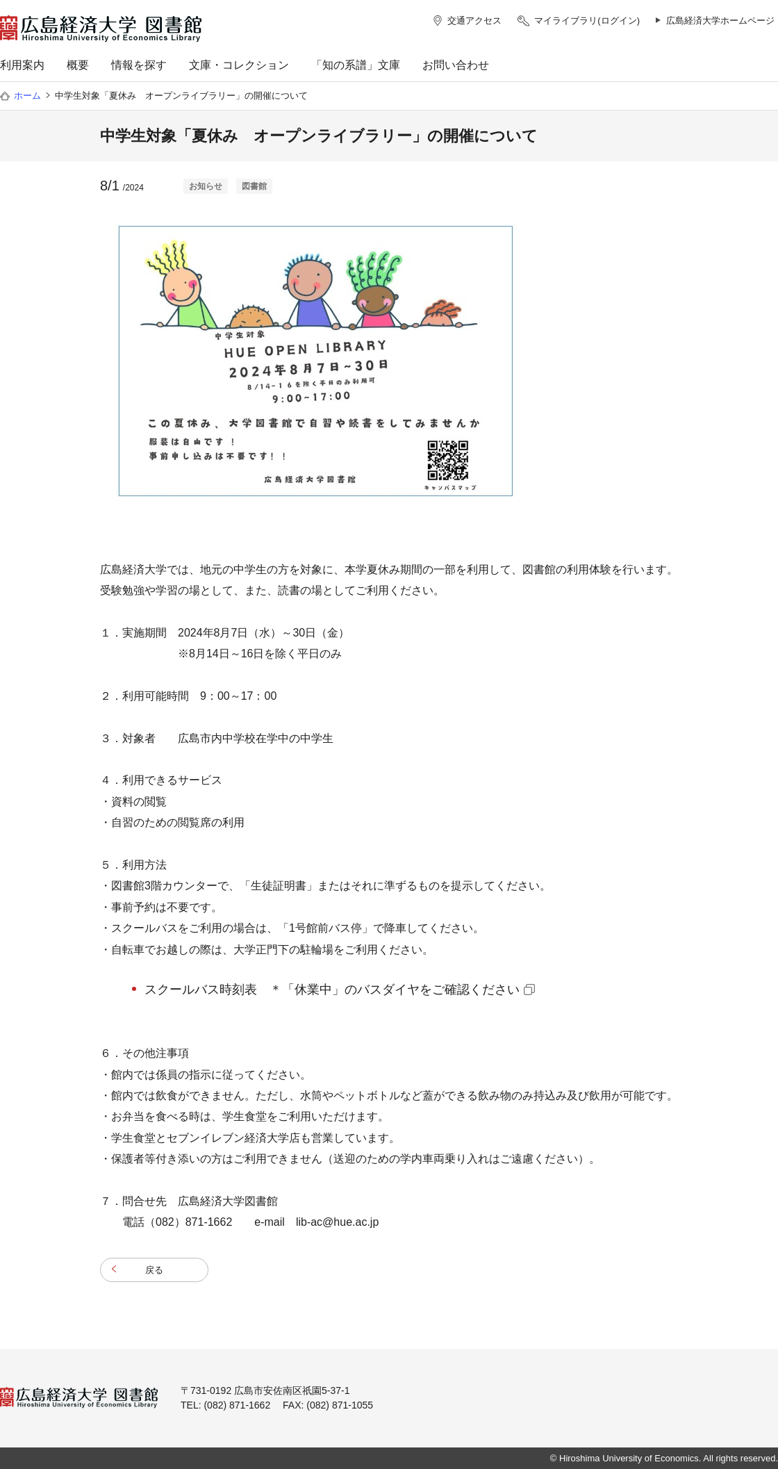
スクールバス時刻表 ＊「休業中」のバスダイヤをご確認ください (332, 989)
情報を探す (139, 65)
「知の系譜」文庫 (355, 65)
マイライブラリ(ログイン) (587, 20)
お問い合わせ (455, 65)
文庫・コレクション (239, 65)
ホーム (27, 95)
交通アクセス (474, 20)
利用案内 (22, 65)
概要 (78, 65)
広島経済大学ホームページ (720, 20)
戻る (154, 1270)
